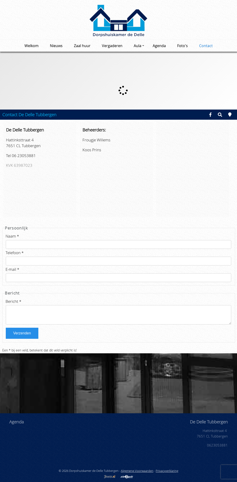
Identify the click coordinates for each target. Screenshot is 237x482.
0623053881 (217, 445)
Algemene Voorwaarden (137, 471)
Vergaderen (112, 45)
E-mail (12, 269)
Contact (206, 45)
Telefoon (15, 253)
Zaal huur (82, 45)
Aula (139, 45)
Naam (12, 236)
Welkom (31, 45)
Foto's (182, 45)
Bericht (13, 301)
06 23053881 (24, 155)
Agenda (159, 45)
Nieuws (56, 45)
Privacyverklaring (167, 471)
